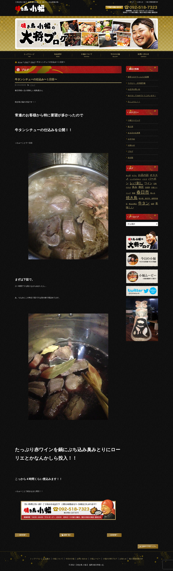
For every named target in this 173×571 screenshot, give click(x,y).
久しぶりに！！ (134, 102)
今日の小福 (115, 55)
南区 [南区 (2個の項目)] (141, 187)
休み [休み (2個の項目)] (134, 187)
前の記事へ (22, 535)
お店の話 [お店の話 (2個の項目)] (143, 175)
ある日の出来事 (134, 133)
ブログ (132, 2)
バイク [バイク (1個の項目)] (144, 179)
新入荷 (130, 127)
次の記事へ (114, 535)
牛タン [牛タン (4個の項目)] (144, 203)
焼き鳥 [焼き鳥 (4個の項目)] (131, 198)
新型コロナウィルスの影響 (138, 77)
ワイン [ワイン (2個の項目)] (148, 183)
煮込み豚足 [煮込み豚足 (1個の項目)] (133, 204)
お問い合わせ (143, 55)
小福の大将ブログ (110, 559)
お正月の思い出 (134, 89)
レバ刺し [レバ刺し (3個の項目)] (136, 183)
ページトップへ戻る (148, 546)
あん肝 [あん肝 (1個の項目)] (128, 175)
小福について (86, 55)
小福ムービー (95, 559)
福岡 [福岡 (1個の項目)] (152, 204)
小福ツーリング (134, 120)
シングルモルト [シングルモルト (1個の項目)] (135, 179)
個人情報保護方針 (152, 2)
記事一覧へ (66, 535)
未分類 (130, 158)
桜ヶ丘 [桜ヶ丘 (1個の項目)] (152, 193)
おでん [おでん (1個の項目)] (134, 175)
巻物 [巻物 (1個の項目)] (133, 193)
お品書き (58, 55)
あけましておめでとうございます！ (142, 96)
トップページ (29, 55)
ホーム (20, 62)
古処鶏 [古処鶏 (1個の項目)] (147, 187)
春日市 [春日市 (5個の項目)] (142, 192)
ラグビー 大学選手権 (136, 83)
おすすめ (131, 139)
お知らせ (140, 2)
